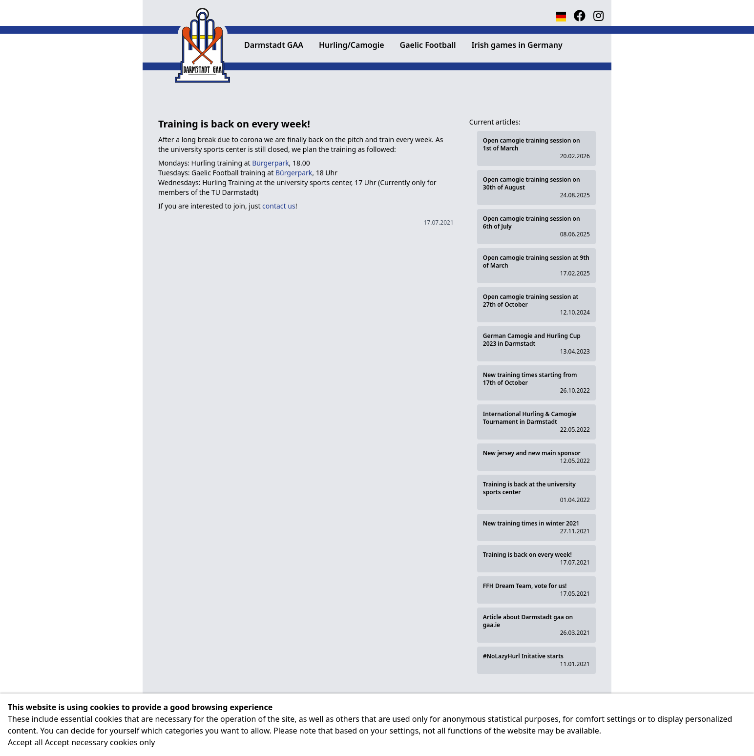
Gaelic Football (428, 45)
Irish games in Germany (516, 45)
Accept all (25, 742)
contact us (278, 205)
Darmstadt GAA (273, 45)
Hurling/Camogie (351, 45)
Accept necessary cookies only (100, 742)
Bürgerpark (270, 163)
